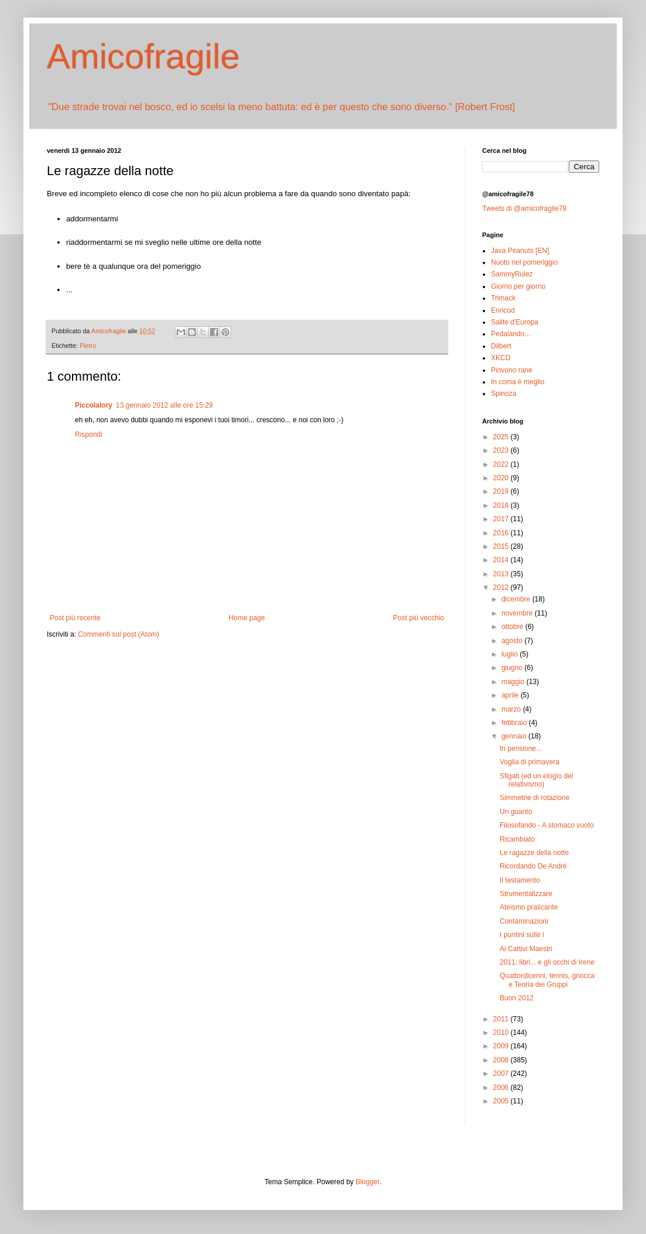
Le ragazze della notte (534, 853)
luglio (510, 654)
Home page (247, 618)
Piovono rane (511, 370)
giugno (512, 668)
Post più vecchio (418, 618)
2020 (502, 478)
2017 (502, 519)
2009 (502, 1046)
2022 (502, 464)
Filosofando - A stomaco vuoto (547, 825)
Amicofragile (143, 56)
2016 (502, 533)
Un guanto (516, 812)
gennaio (514, 736)
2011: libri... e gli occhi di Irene (547, 962)
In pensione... (521, 748)
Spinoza (503, 393)
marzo (512, 709)
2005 (502, 1101)
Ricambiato (517, 839)
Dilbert (501, 346)
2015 (502, 546)
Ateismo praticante (529, 907)
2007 (502, 1073)
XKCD (500, 358)
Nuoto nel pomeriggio (524, 262)
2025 (502, 437)
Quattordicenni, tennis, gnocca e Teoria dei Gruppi (547, 980)
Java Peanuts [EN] (520, 251)
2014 (502, 560)
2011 (502, 1019)
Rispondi (88, 434)
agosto (512, 641)
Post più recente (75, 618)
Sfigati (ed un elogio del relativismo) (536, 780)
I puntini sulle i (522, 935)
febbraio (515, 723)
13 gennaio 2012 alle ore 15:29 (164, 405)
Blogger (368, 1182)
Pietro (88, 345)
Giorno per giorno (518, 286)
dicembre (516, 599)
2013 (502, 574)
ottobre (513, 627)
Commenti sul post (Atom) (118, 634)
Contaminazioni (524, 921)
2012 (502, 587)
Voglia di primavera (529, 762)
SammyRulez (511, 274)
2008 (502, 1060)
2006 (502, 1087)
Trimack (503, 298)
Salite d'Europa (514, 322)
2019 (502, 491)
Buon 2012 (517, 998)
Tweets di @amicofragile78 (524, 208)
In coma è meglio (517, 382)
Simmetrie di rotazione (534, 798)
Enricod (503, 310)
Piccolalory (93, 405)
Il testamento (520, 880)
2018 (502, 505)
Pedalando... (510, 334)
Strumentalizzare (526, 894)
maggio (514, 682)
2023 (502, 450)
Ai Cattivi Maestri (526, 949)
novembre (518, 613)
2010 (502, 1032)
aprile (511, 695)
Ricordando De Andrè (533, 866)
